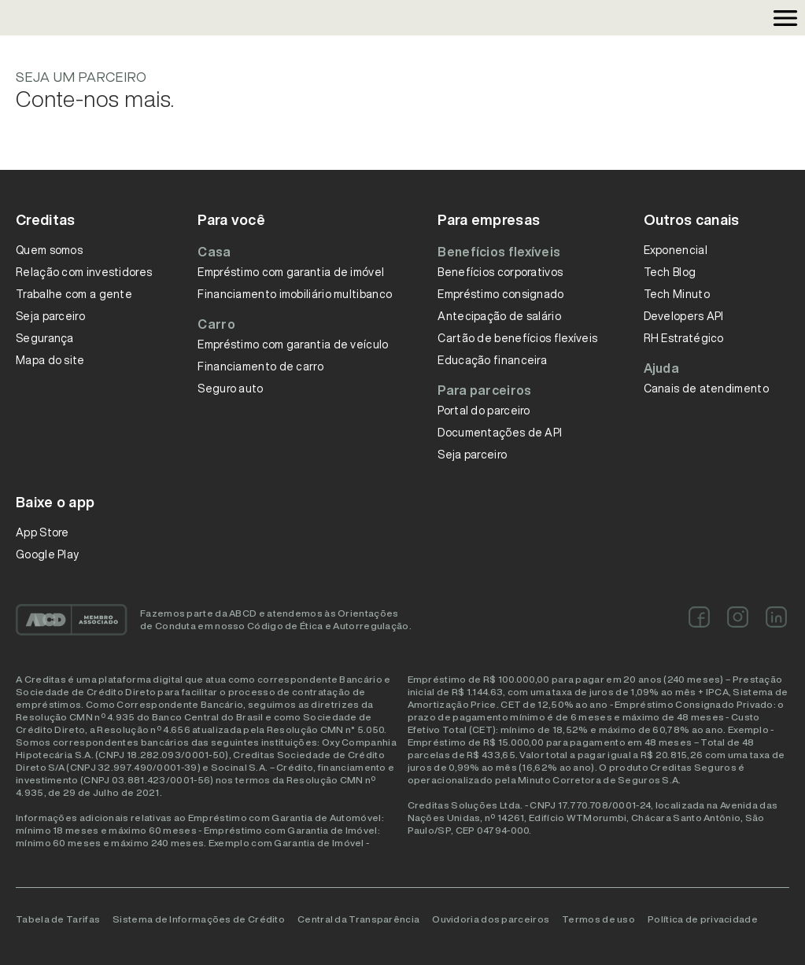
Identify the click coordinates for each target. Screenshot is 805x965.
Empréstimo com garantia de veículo (293, 344)
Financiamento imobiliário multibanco (295, 294)
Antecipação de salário (499, 316)
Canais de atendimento (706, 388)
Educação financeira (492, 360)
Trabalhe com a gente (74, 294)
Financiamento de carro (260, 366)
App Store (42, 532)
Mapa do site (50, 360)
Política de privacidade (703, 919)
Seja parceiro (50, 316)
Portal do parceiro (484, 410)
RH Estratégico (684, 338)
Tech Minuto (677, 294)
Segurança (45, 338)
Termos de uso (598, 919)
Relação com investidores (84, 272)
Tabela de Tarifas (58, 919)
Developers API (684, 316)
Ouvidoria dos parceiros (490, 919)
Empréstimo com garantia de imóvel (291, 272)
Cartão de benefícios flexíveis (517, 338)
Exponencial (675, 250)
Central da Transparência (358, 919)
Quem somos (49, 250)
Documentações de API (500, 432)
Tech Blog (670, 272)
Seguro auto (230, 388)
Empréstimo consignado (500, 294)
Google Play (47, 554)
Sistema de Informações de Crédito (199, 919)
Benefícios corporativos (500, 272)
